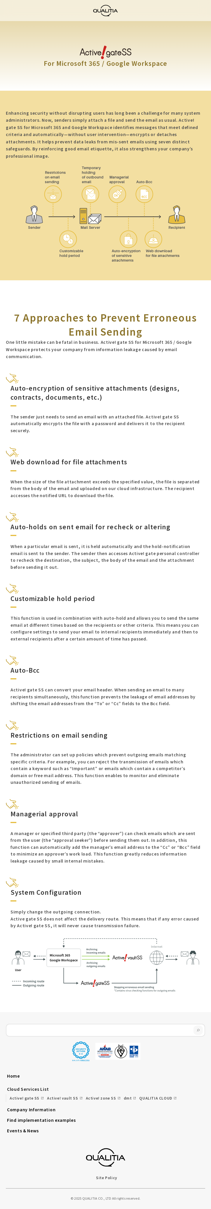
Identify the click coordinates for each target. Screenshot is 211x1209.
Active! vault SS (62, 1097)
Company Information (31, 1109)
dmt (128, 1097)
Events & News (23, 1131)
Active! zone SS (101, 1097)
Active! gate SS (24, 1097)
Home (13, 1076)
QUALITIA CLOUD (155, 1097)
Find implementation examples (41, 1120)
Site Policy (106, 1177)
